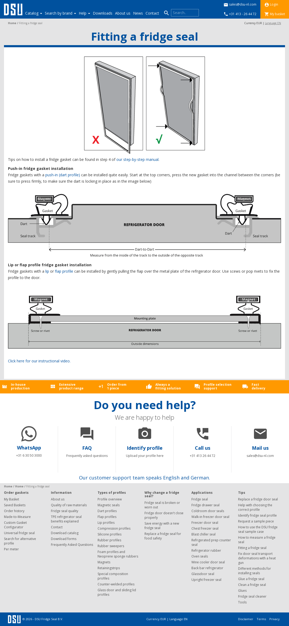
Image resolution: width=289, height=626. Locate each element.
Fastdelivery (258, 386)
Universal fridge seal (19, 533)
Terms (262, 619)
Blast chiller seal (203, 534)
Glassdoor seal (202, 574)
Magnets (104, 562)
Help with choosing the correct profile (255, 507)
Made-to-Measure (17, 516)
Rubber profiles (109, 540)
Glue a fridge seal (251, 579)
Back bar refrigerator (207, 568)
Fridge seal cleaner (252, 596)
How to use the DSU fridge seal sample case (258, 529)
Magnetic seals (109, 505)
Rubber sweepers (111, 546)
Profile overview (110, 499)
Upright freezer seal (206, 579)
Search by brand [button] (60, 13)
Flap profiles (107, 516)
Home (12, 23)
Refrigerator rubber (206, 550)
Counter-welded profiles (116, 584)
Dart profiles (107, 511)
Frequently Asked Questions (72, 544)
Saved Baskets (14, 505)
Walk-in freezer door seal (210, 516)
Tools (242, 602)
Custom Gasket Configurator (15, 524)
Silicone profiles (109, 534)
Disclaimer (246, 619)
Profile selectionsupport (217, 386)
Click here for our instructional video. (39, 360)
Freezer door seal (204, 522)
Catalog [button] (33, 13)
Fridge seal (199, 499)
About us (122, 13)
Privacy (274, 619)
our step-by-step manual (137, 159)
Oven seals (199, 556)
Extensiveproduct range (71, 386)
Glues (242, 590)
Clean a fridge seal (252, 584)
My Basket (11, 499)
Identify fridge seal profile (257, 515)
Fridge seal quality (64, 511)
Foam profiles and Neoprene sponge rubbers (118, 554)
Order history (14, 511)
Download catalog (64, 533)
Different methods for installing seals (254, 570)
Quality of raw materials (69, 505)
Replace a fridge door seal (258, 499)
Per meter (11, 549)
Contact (152, 13)
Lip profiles (106, 522)
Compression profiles (114, 528)
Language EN (273, 23)
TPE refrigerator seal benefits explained (66, 519)
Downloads (102, 13)
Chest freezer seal (204, 528)
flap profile (64, 271)
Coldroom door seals (207, 511)
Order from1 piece (116, 386)
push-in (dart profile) (62, 174)
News (138, 13)
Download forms (63, 539)
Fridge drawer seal (205, 505)
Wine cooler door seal (208, 562)
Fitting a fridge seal (252, 548)
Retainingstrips (109, 568)
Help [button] (84, 13)
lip (47, 271)
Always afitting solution (168, 386)
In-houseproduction (20, 386)
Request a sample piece (256, 521)
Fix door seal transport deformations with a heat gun (257, 558)
